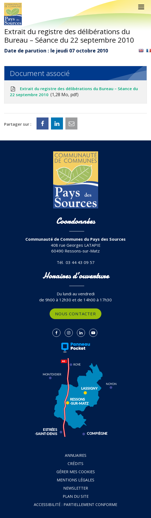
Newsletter (75, 488)
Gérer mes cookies (75, 471)
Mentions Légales (75, 479)
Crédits (75, 463)
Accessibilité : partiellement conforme (75, 504)
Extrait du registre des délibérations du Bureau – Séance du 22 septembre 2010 (74, 92)
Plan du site (76, 496)
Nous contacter (75, 313)
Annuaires (75, 455)
